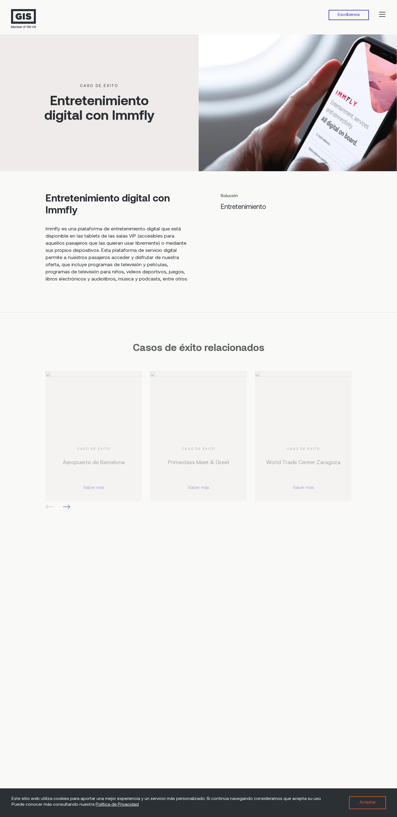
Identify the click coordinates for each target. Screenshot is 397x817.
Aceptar (368, 802)
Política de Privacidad (117, 804)
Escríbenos (349, 15)
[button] (66, 507)
